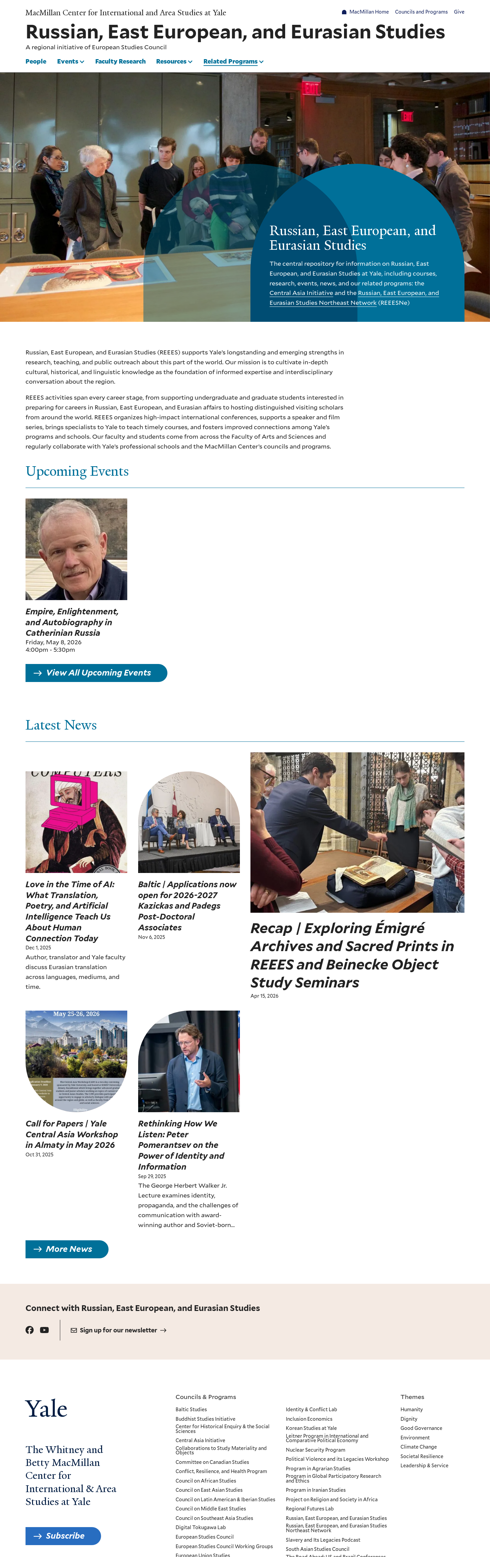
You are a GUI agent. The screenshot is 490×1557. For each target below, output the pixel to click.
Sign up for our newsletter (118, 1330)
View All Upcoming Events (98, 678)
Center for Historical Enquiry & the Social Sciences (223, 1429)
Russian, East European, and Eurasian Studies (336, 1518)
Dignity (409, 1419)
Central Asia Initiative (301, 292)
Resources (171, 61)
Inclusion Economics (308, 1419)
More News (69, 1254)
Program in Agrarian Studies (317, 1469)
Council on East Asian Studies (209, 1490)
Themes (412, 1397)
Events (67, 61)
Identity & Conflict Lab (311, 1409)
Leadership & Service (424, 1466)
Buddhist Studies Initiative (205, 1419)
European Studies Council (129, 47)
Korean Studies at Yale (311, 1428)
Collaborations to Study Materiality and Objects (221, 1450)
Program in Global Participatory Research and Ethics (333, 1478)
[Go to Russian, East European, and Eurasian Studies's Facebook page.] (30, 1330)
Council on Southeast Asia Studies (214, 1518)
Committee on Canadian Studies (212, 1462)
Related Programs (230, 61)
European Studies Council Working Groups (224, 1546)
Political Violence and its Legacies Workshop (337, 1459)
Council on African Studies (206, 1481)
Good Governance (421, 1428)
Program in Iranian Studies (315, 1490)
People (36, 61)
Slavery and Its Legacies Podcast (322, 1540)
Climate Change (419, 1447)
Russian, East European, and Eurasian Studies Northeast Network (336, 1528)
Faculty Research (120, 61)
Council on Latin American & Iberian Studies (225, 1500)
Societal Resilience (422, 1456)
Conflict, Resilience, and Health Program (221, 1471)
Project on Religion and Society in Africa (331, 1500)
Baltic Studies (191, 1409)
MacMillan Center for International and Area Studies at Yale (126, 13)
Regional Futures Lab (309, 1509)
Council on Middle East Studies (211, 1509)
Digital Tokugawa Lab (201, 1527)
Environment (415, 1437)
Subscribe (65, 1536)
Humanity (412, 1409)
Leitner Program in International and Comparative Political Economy (326, 1438)
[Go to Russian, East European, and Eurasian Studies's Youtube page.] (44, 1330)
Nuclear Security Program (315, 1450)
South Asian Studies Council (317, 1549)
